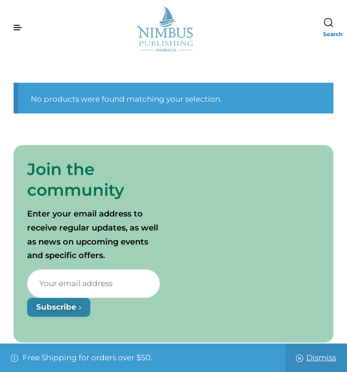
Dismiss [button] (321, 357)
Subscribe (58, 306)
